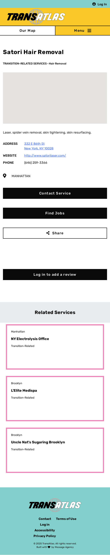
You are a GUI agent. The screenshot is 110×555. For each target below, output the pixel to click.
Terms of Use (66, 519)
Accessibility (44, 530)
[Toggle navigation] (82, 31)
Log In (102, 4)
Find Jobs (55, 213)
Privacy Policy (45, 536)
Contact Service (55, 193)
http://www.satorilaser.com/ (45, 155)
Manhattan (21, 176)
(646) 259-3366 (35, 162)
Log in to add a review (55, 274)
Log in (44, 524)
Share (58, 233)
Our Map (28, 30)
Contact (45, 519)
